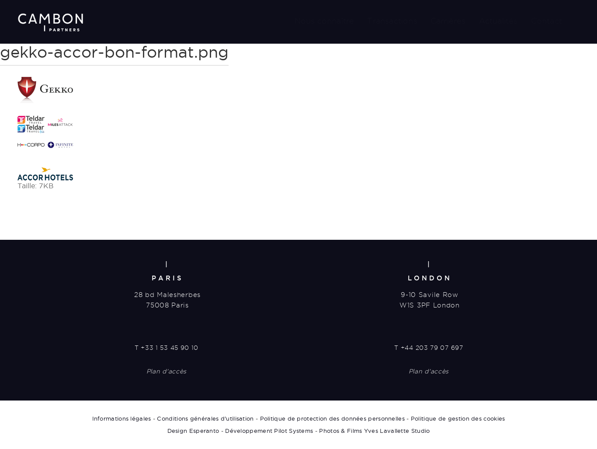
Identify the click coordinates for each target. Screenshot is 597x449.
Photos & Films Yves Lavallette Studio (374, 431)
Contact (546, 21)
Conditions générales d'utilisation (205, 418)
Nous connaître (324, 21)
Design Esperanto (193, 431)
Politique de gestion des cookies (458, 418)
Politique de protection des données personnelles (332, 418)
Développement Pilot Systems (269, 431)
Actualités (498, 21)
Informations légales (121, 418)
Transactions (392, 21)
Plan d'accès (166, 371)
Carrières (448, 21)
